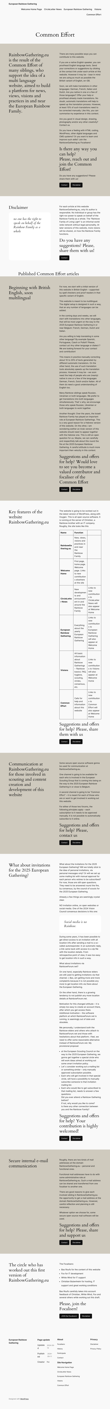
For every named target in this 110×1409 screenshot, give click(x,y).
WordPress (24, 1399)
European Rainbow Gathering (23, 4)
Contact (64, 185)
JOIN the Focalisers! (69, 1316)
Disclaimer (77, 185)
